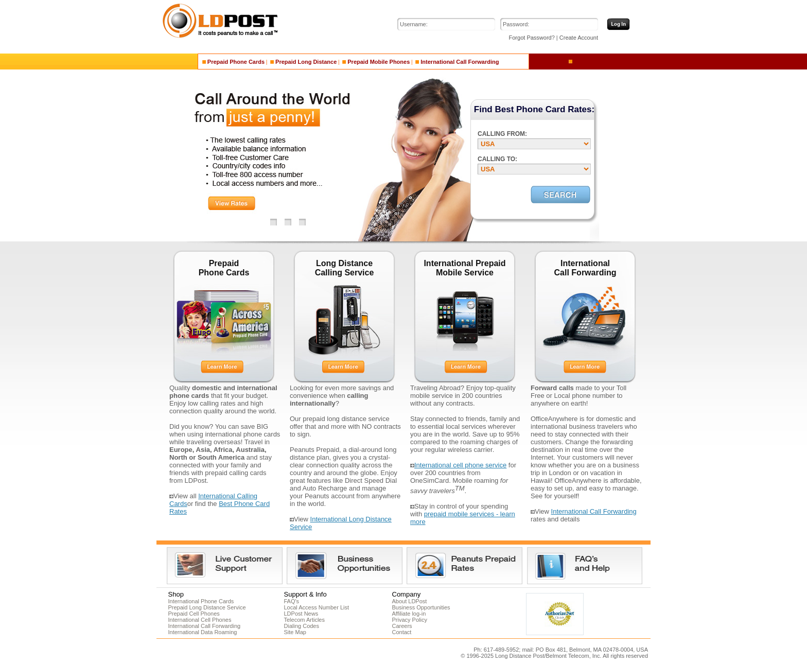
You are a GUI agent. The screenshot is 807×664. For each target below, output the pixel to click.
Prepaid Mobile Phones (376, 62)
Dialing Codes (301, 626)
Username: (414, 24)
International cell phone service (460, 465)
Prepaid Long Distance (303, 62)
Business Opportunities (421, 607)
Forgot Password (530, 37)
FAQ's (292, 601)
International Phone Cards (201, 601)
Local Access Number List (316, 607)
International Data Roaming (202, 632)
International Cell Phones (200, 620)
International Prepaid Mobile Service (464, 268)
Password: (516, 24)
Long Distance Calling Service (344, 268)
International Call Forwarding (457, 62)
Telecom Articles (304, 620)
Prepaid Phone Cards (233, 62)
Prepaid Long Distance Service (207, 607)
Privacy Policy (409, 620)
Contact (402, 632)
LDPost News (301, 613)
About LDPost (409, 601)
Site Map (295, 632)
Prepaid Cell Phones (194, 613)
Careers (402, 626)
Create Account (578, 37)
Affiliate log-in (409, 613)
